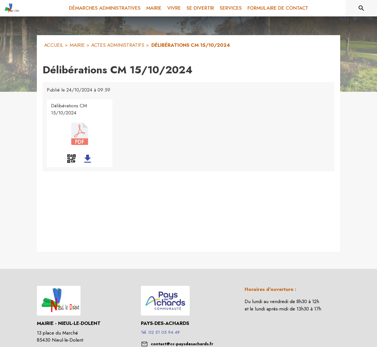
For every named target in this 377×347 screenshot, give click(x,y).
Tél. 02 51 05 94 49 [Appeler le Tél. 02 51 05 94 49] (160, 332)
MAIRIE (77, 45)
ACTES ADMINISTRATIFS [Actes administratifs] (117, 45)
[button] (71, 158)
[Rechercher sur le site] (361, 8)
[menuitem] (104, 8)
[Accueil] (11, 8)
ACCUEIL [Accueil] (53, 45)
